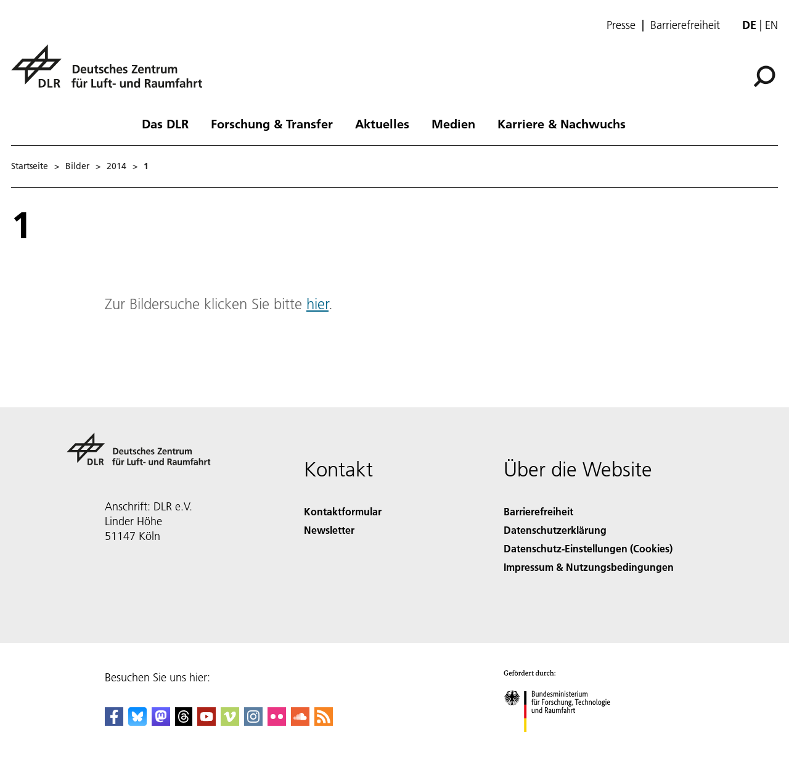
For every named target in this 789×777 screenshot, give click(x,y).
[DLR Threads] (183, 722)
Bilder (77, 166)
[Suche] (764, 76)
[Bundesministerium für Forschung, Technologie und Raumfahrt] (563, 743)
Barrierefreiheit (685, 25)
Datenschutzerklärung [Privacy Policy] (555, 529)
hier (317, 304)
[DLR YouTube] (206, 722)
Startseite (29, 166)
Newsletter (329, 529)
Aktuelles (382, 123)
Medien (453, 123)
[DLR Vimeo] (230, 722)
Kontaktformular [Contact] (343, 511)
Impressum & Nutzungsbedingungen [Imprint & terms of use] (589, 566)
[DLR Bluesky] (137, 722)
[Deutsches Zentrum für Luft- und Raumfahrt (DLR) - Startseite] (111, 73)
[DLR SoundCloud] (300, 722)
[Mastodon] (161, 722)
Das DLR (165, 123)
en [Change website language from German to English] (771, 25)
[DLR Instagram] (253, 722)
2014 (116, 166)
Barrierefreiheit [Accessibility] (538, 511)
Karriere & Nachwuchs (561, 123)
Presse (621, 25)
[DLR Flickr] (277, 722)
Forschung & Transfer (272, 123)
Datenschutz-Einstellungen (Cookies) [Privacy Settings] (588, 548)
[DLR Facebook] (114, 722)
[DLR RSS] (323, 722)
